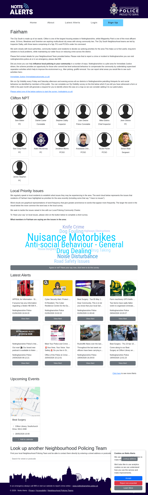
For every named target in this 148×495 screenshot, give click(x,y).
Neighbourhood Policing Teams (60, 491)
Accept (128, 478)
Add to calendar (25, 439)
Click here (117, 373)
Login (94, 22)
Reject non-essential (128, 483)
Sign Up (113, 22)
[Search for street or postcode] (66, 459)
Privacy (32, 491)
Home (33, 22)
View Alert (25, 319)
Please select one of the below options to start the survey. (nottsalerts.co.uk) (41, 92)
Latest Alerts (72, 22)
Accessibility (41, 491)
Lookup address (129, 459)
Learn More (128, 488)
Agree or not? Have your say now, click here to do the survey (74, 268)
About (51, 22)
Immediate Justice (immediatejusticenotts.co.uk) (30, 77)
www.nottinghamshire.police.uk (85, 486)
